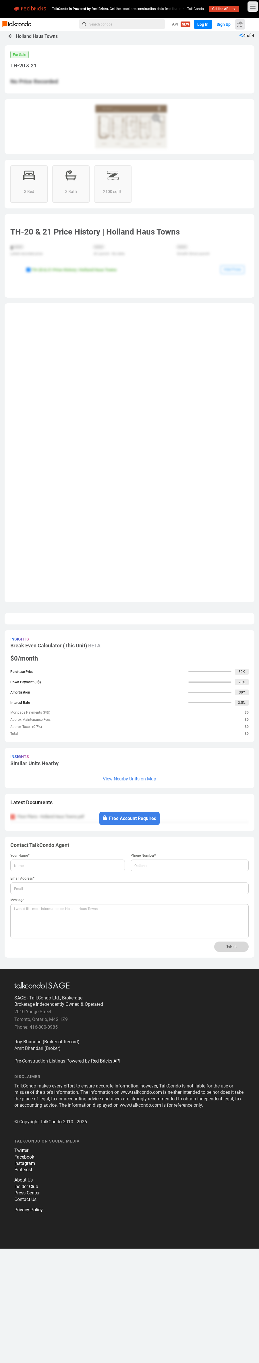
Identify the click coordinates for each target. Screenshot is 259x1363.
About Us (23, 1294)
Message (17, 1015)
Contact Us (25, 1314)
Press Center (27, 1307)
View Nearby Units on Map (129, 893)
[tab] (129, 918)
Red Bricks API (105, 1175)
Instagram (24, 1278)
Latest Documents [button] (31, 917)
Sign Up (223, 24)
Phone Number (143, 970)
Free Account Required (129, 933)
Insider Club (26, 1301)
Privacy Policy (28, 1324)
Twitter (21, 1265)
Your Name (20, 970)
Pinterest (23, 1284)
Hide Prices (232, 269)
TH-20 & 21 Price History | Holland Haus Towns (71, 270)
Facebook (24, 1271)
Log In (202, 24)
